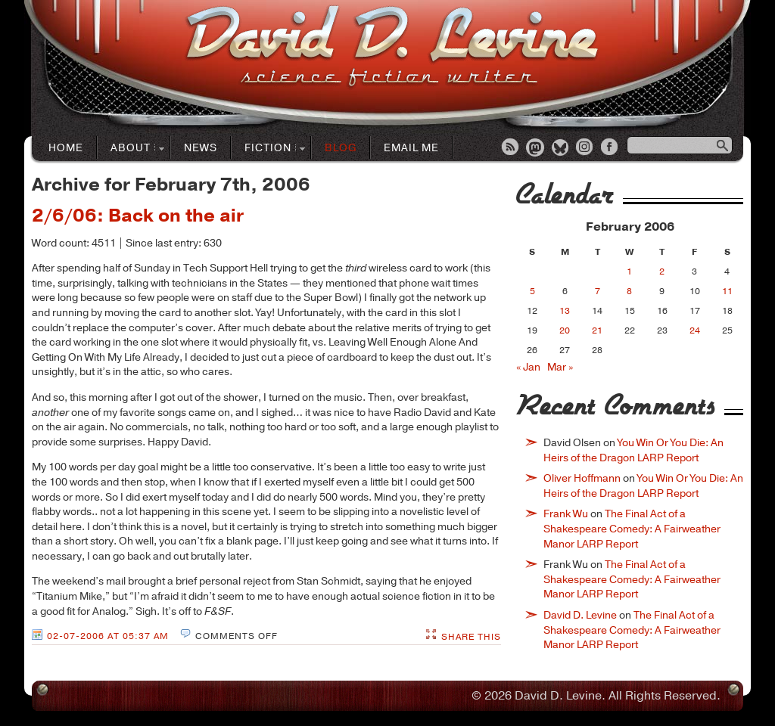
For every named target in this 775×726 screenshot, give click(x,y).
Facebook (611, 148)
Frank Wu (565, 514)
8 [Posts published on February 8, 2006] (629, 291)
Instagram (586, 148)
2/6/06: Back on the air (138, 215)
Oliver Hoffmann (582, 478)
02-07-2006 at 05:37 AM (108, 636)
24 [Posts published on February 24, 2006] (694, 330)
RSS (511, 148)
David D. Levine (580, 615)
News (200, 148)
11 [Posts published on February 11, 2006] (727, 291)
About (131, 149)
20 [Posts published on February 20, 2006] (564, 330)
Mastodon (536, 148)
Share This (471, 636)
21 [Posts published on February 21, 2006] (597, 330)
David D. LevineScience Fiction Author (391, 47)
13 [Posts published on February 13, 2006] (564, 311)
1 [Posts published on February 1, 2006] (629, 271)
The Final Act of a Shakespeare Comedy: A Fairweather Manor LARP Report (632, 529)
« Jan (528, 367)
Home (65, 148)
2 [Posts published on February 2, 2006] (662, 271)
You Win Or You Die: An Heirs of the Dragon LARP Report (633, 450)
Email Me (411, 148)
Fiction (268, 149)
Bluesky (561, 148)
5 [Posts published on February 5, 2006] (532, 291)
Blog (340, 148)
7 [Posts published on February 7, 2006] (597, 291)
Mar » (560, 367)
